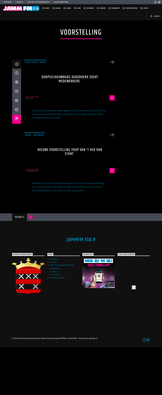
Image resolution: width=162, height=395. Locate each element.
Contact (55, 319)
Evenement (115, 8)
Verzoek (103, 8)
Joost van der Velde (32, 144)
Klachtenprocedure (61, 2)
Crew (79, 8)
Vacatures (55, 322)
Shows (68, 8)
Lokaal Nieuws (31, 110)
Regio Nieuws (38, 183)
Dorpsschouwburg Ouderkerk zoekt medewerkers (70, 127)
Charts (145, 8)
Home (47, 8)
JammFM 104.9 (81, 287)
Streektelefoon (131, 8)
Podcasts (19, 2)
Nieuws (58, 8)
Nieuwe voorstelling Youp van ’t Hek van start (70, 200)
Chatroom (90, 8)
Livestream (7, 2)
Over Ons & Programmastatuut (38, 2)
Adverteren (56, 316)
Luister (154, 16)
